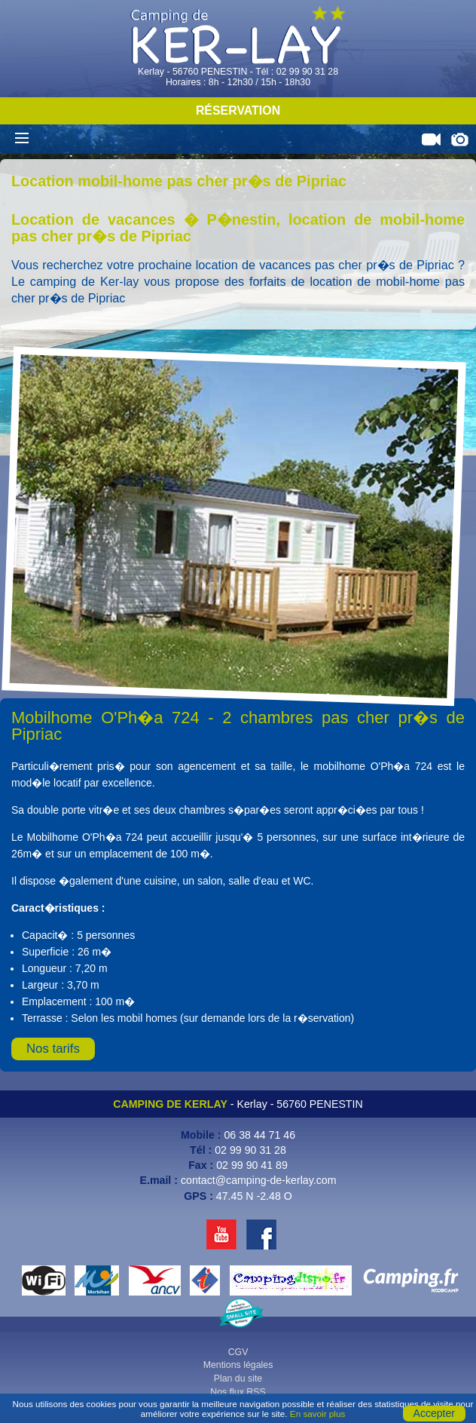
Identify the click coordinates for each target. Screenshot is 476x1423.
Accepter (434, 1413)
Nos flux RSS (237, 1392)
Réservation (238, 110)
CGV (238, 1352)
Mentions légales (238, 1365)
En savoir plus (317, 1413)
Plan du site (238, 1378)
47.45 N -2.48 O (254, 1196)
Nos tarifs (53, 1048)
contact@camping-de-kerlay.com (259, 1180)
